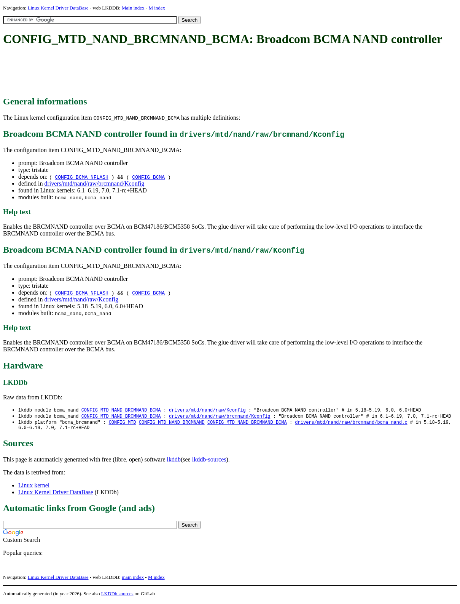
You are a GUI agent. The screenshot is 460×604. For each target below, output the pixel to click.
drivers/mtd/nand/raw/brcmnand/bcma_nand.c (351, 423)
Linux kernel (33, 487)
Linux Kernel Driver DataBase (58, 8)
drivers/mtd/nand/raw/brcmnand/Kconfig (94, 183)
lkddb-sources (209, 461)
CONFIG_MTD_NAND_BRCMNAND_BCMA (121, 410)
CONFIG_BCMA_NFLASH (81, 176)
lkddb (174, 461)
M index (156, 8)
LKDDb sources (117, 596)
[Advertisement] (141, 71)
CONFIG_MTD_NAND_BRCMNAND (172, 423)
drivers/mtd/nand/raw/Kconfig (81, 299)
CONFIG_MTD (122, 423)
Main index (133, 8)
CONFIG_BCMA (148, 176)
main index (133, 579)
